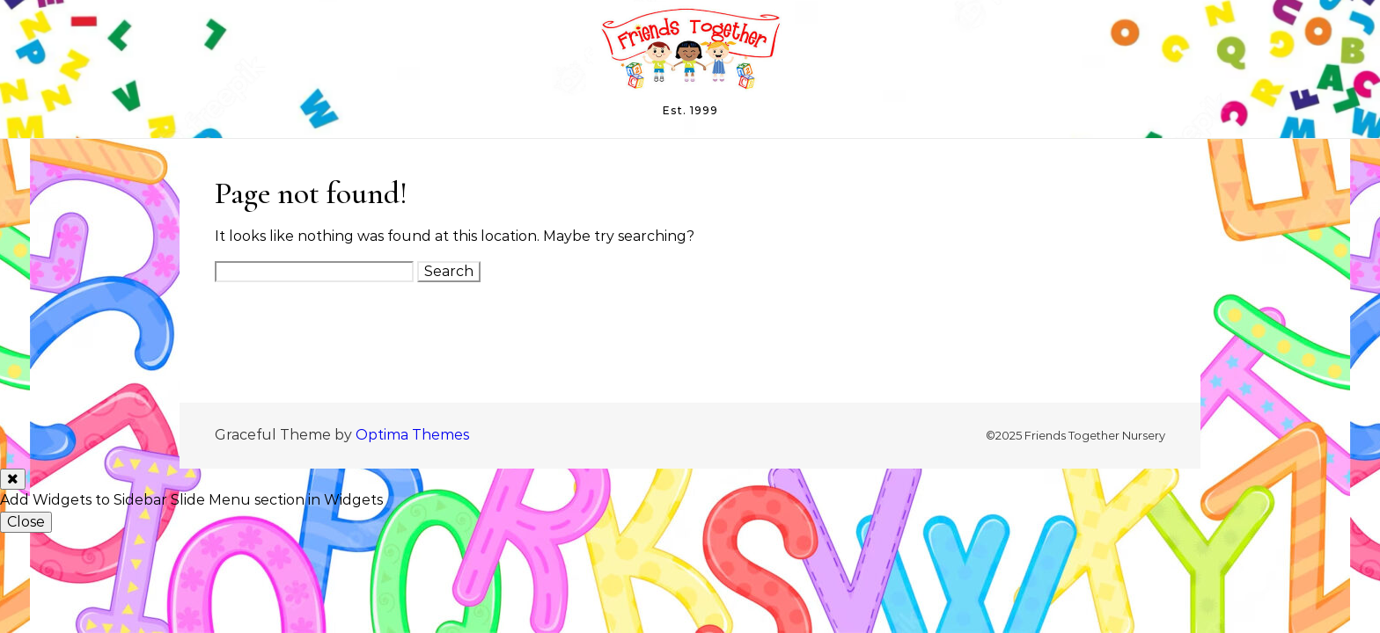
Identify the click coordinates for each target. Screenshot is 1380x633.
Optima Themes (412, 434)
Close (26, 521)
